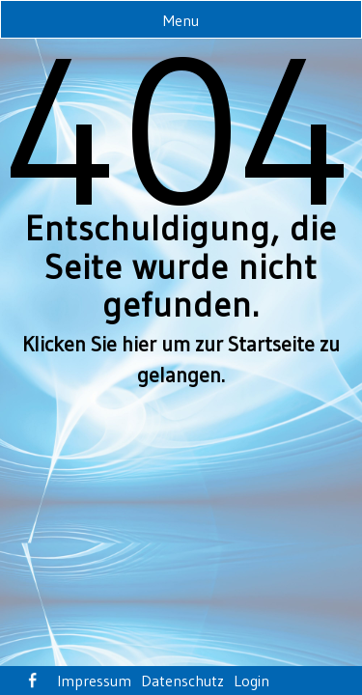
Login (251, 680)
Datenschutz (182, 680)
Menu (181, 20)
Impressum (94, 680)
